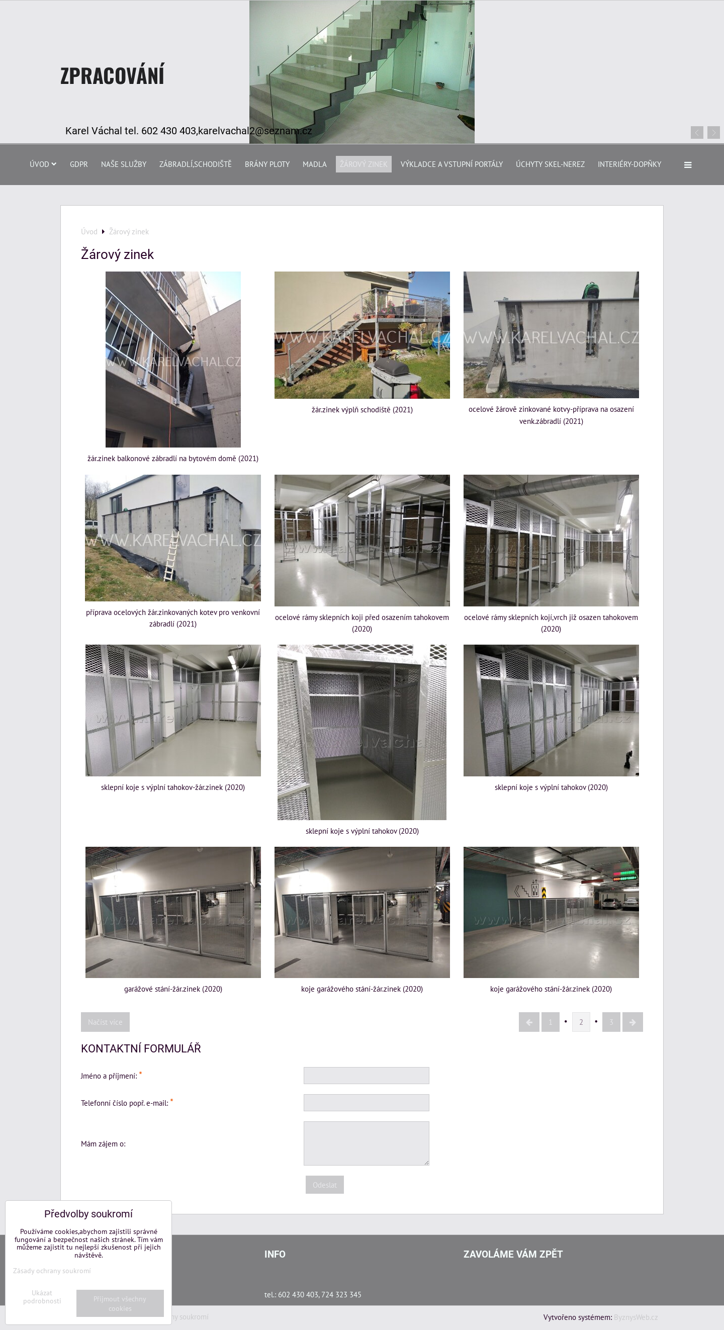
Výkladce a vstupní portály (452, 164)
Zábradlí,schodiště (195, 164)
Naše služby (123, 164)
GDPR (79, 164)
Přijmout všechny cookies (120, 1303)
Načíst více (105, 1022)
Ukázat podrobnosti (42, 1297)
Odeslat (325, 1185)
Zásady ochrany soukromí (52, 1270)
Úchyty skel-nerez (550, 164)
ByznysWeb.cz (636, 1317)
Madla (315, 164)
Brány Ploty (267, 164)
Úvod (43, 164)
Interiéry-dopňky (629, 164)
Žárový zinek (364, 164)
